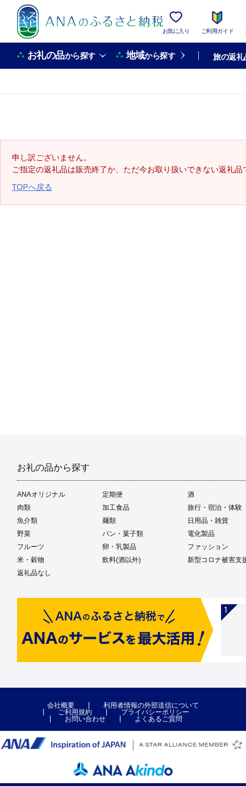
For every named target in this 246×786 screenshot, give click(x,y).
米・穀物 (30, 560)
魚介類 (27, 521)
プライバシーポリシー (155, 712)
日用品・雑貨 (207, 521)
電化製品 (201, 534)
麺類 (109, 521)
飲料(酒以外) (121, 560)
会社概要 (60, 705)
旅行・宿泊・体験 (214, 507)
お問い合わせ (85, 719)
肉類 (24, 507)
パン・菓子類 (122, 534)
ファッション (207, 547)
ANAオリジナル (41, 494)
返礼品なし (34, 573)
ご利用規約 (75, 712)
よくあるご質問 (158, 719)
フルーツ (30, 547)
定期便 (112, 494)
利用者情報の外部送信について (151, 705)
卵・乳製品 (119, 547)
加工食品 (116, 507)
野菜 (24, 534)
